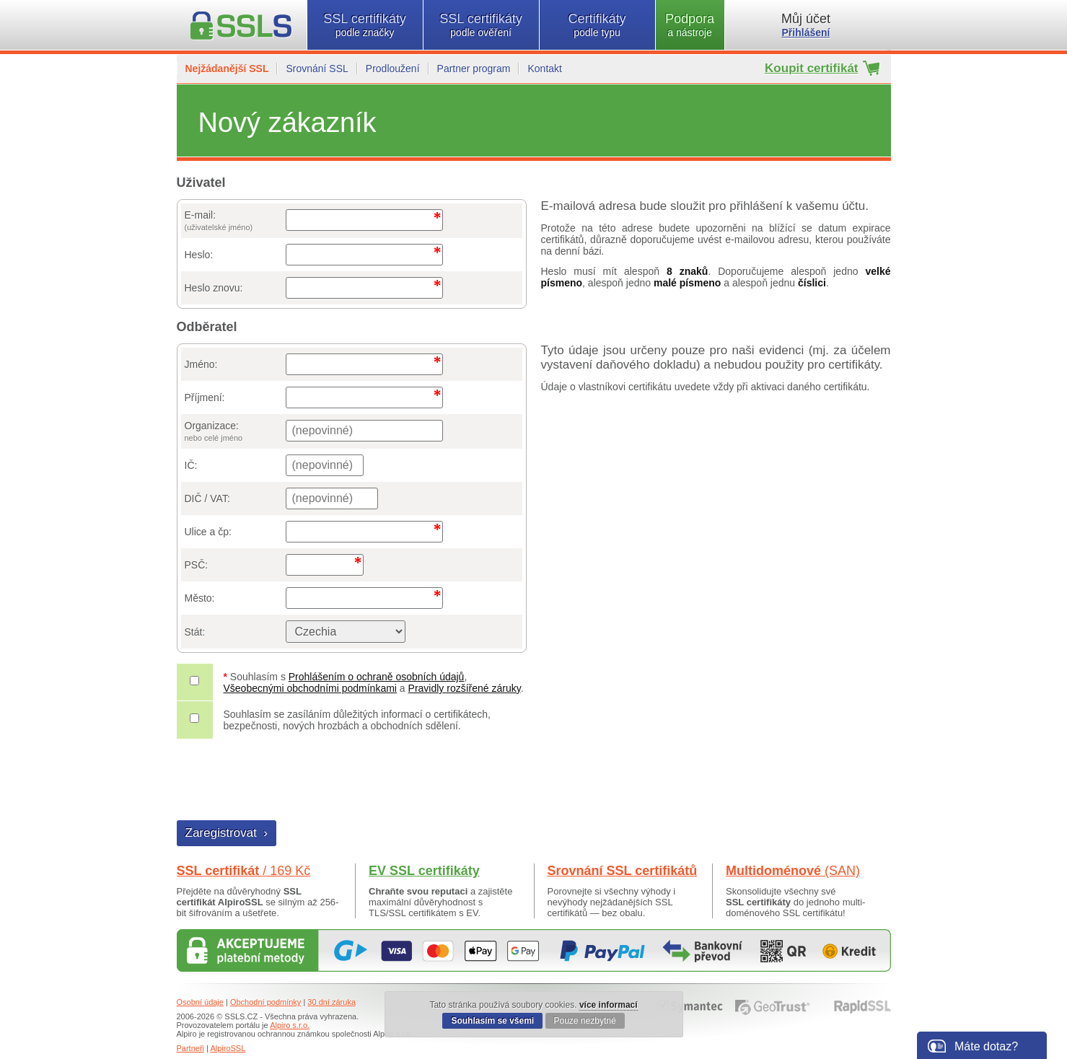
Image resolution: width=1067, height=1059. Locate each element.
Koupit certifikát (811, 68)
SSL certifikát (244, 871)
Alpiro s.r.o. (289, 1025)
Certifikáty (597, 25)
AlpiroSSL (227, 1048)
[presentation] (287, 781)
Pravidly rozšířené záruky (464, 688)
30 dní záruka (331, 1002)
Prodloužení (393, 68)
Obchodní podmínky (265, 1002)
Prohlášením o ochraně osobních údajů (377, 676)
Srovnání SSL (317, 68)
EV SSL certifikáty (424, 871)
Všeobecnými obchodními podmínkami (310, 688)
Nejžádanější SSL (227, 68)
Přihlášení (806, 32)
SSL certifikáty (365, 25)
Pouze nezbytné (585, 1021)
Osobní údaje (200, 1002)
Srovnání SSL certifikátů (623, 871)
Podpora (690, 25)
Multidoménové (793, 871)
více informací (608, 1005)
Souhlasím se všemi (492, 1021)
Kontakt (544, 68)
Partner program (474, 68)
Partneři (191, 1048)
